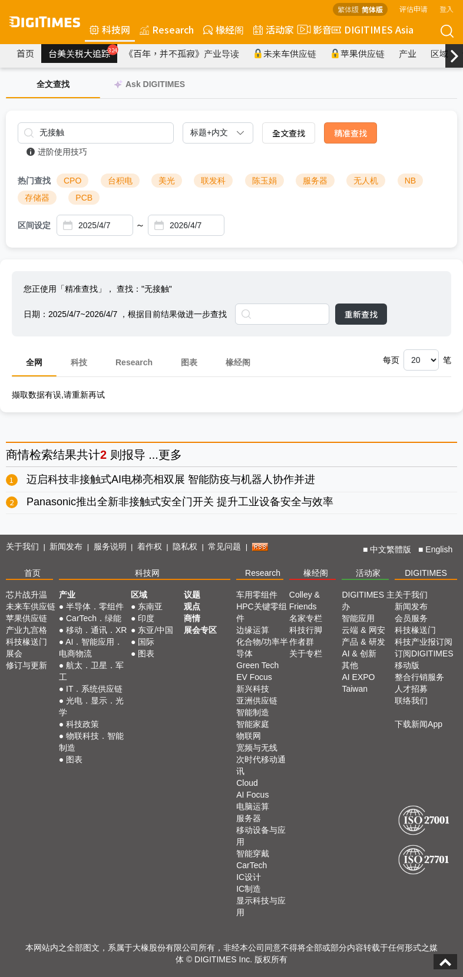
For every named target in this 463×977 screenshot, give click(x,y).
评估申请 (413, 9)
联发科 (213, 180)
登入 (446, 9)
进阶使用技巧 (57, 151)
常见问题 (224, 546)
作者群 (301, 641)
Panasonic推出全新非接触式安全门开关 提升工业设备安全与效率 (180, 502)
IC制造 (248, 888)
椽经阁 (223, 29)
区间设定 (34, 225)
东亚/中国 (155, 630)
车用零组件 (256, 594)
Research (167, 29)
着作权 (149, 546)
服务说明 (110, 546)
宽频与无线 (256, 747)
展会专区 (200, 630)
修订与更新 (26, 665)
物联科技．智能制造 (91, 741)
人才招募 (411, 688)
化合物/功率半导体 (262, 647)
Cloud (247, 783)
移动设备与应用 (261, 835)
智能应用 (358, 618)
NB (410, 180)
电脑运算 (252, 806)
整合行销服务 (419, 677)
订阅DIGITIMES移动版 (424, 659)
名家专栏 (305, 618)
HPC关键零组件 (261, 612)
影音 (312, 29)
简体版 (372, 9)
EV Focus (254, 677)
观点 (192, 606)
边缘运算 (252, 630)
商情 (17, 454)
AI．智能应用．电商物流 (91, 647)
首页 (25, 53)
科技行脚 (305, 630)
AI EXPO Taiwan (358, 682)
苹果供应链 (357, 53)
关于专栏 (305, 653)
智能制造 (252, 712)
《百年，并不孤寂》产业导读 (181, 53)
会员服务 (411, 618)
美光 (166, 180)
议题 (192, 594)
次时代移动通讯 (261, 765)
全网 (34, 362)
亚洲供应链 (256, 700)
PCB (83, 197)
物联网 (248, 736)
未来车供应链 (284, 53)
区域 (439, 53)
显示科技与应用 (261, 906)
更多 (170, 454)
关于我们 (22, 546)
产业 (407, 53)
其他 (350, 665)
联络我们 (411, 700)
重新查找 (361, 314)
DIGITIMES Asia (373, 29)
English (438, 549)
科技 (79, 362)
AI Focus (252, 794)
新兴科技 (252, 688)
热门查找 (34, 180)
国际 (146, 641)
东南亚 (150, 606)
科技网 (110, 29)
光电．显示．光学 (91, 706)
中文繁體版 (390, 549)
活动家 (273, 29)
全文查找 (288, 133)
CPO (72, 180)
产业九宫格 (26, 630)
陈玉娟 (264, 180)
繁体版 (348, 9)
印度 (146, 618)
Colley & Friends (304, 600)
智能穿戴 (252, 853)
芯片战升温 (26, 594)
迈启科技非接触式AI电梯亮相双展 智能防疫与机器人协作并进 (171, 479)
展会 (14, 653)
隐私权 (185, 546)
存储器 (37, 197)
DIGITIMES (426, 573)
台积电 (120, 180)
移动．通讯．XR (96, 630)
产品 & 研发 (363, 641)
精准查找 (350, 133)
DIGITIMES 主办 (368, 600)
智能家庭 (252, 724)
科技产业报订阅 (423, 641)
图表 (189, 362)
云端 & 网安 (363, 630)
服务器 (315, 180)
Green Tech (257, 665)
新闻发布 (65, 546)
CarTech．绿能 (93, 618)
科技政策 (82, 724)
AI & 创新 (359, 653)
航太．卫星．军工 (91, 671)
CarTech (251, 865)
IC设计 (248, 877)
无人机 (365, 180)
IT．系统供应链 (94, 688)
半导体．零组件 (95, 606)
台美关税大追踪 (82, 51)
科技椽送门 (26, 641)
